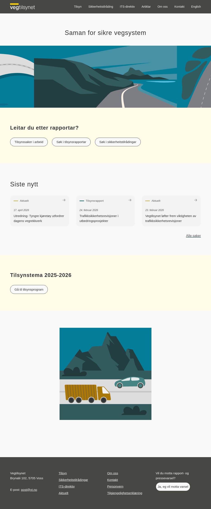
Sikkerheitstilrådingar (73, 480)
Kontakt (180, 6)
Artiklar (146, 6)
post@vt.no (29, 489)
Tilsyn (78, 6)
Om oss (162, 6)
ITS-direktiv (127, 6)
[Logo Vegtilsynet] (22, 7)
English (196, 6)
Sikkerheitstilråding (100, 6)
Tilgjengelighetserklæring (124, 493)
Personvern (115, 486)
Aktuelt (63, 493)
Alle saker (193, 235)
